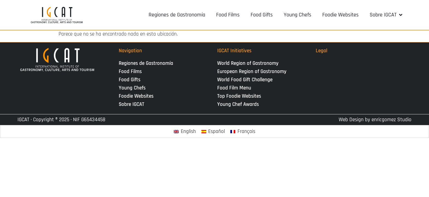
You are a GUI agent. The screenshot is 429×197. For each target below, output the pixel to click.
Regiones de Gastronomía (146, 63)
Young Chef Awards (238, 104)
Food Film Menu (234, 88)
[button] (386, 14)
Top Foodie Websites (239, 96)
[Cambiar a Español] (213, 131)
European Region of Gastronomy (251, 71)
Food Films (130, 71)
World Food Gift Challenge (245, 79)
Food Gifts (129, 79)
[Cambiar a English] (185, 131)
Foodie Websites (136, 96)
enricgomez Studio (391, 119)
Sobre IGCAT (133, 104)
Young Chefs (132, 88)
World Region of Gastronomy (248, 63)
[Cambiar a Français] (243, 131)
